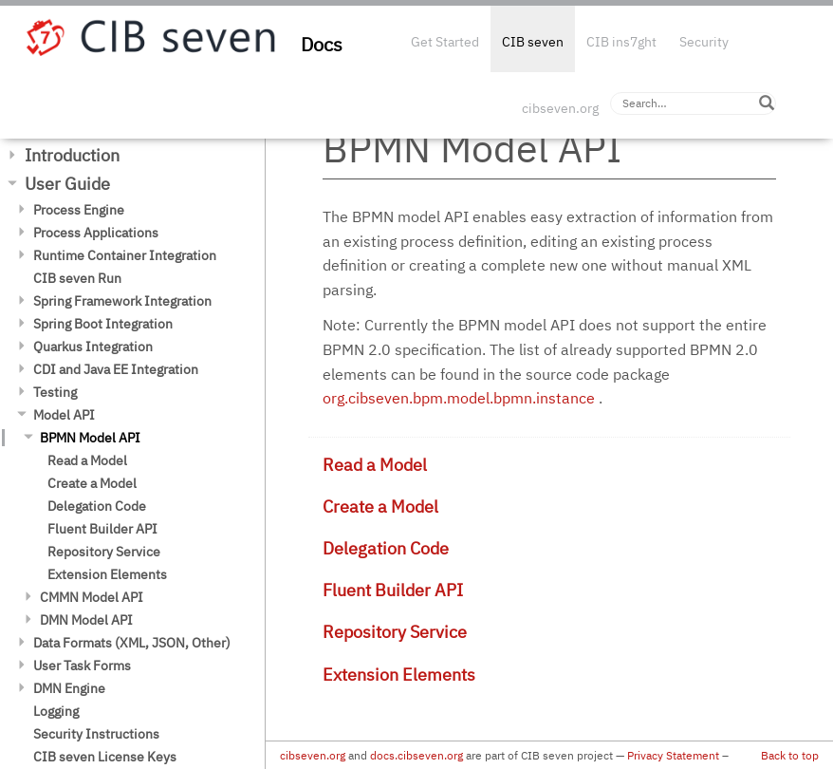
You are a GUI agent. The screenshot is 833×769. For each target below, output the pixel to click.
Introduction (72, 155)
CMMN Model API (91, 597)
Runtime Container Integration (124, 255)
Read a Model (87, 460)
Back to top (790, 755)
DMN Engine (69, 688)
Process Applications (95, 232)
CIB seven (533, 41)
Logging (56, 711)
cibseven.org (560, 108)
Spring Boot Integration (103, 323)
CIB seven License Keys (104, 756)
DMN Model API (86, 619)
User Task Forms (82, 665)
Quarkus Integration (93, 346)
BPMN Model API (90, 437)
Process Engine (78, 209)
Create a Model (92, 483)
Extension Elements (107, 574)
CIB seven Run (77, 278)
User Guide (67, 184)
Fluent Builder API (102, 528)
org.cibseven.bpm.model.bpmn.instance (459, 397)
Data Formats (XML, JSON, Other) (132, 642)
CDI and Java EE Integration (115, 369)
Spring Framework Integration (122, 300)
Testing (55, 392)
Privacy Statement (673, 755)
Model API (64, 414)
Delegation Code (96, 506)
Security (704, 41)
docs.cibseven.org (416, 755)
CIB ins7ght (621, 41)
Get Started (445, 41)
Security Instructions (96, 733)
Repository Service (103, 551)
